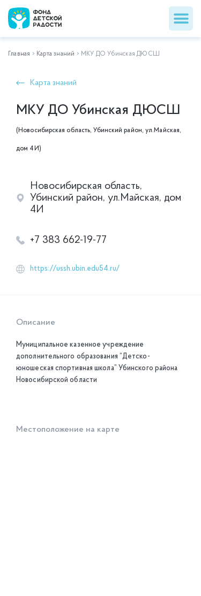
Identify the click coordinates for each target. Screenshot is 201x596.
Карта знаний (55, 54)
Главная (19, 54)
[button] (181, 18)
